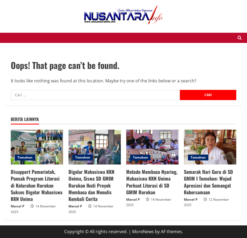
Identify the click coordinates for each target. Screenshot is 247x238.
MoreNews (143, 232)
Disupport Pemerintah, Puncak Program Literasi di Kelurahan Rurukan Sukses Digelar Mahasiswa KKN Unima (36, 185)
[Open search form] (240, 38)
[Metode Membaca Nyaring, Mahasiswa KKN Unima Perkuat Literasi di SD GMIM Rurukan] (152, 147)
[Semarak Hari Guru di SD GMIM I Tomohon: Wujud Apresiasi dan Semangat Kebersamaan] (210, 147)
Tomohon (24, 157)
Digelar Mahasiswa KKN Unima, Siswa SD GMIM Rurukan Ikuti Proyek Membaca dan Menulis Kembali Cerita (91, 185)
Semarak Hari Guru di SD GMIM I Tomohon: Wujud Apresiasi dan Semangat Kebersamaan (208, 182)
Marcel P (17, 206)
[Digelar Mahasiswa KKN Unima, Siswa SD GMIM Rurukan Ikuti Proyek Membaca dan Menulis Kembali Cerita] (94, 147)
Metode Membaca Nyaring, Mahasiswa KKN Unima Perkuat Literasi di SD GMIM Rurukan (151, 182)
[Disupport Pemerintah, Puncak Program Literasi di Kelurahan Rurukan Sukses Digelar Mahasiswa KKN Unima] (37, 147)
